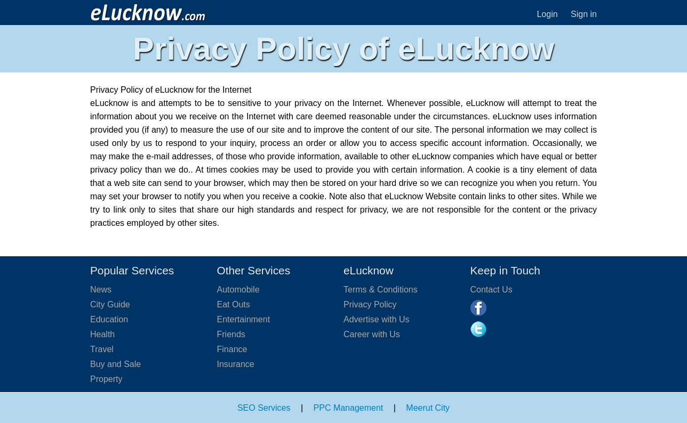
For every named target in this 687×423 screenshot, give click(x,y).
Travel (102, 349)
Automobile (238, 289)
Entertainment (243, 319)
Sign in (584, 14)
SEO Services (264, 407)
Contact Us (491, 289)
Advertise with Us (377, 319)
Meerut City (428, 407)
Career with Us (372, 334)
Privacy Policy (370, 304)
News (100, 289)
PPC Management (349, 407)
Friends (231, 334)
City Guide (110, 304)
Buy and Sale (115, 364)
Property (106, 379)
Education (109, 319)
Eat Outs (233, 304)
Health (102, 334)
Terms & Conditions (381, 289)
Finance (232, 349)
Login (547, 14)
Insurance (235, 364)
